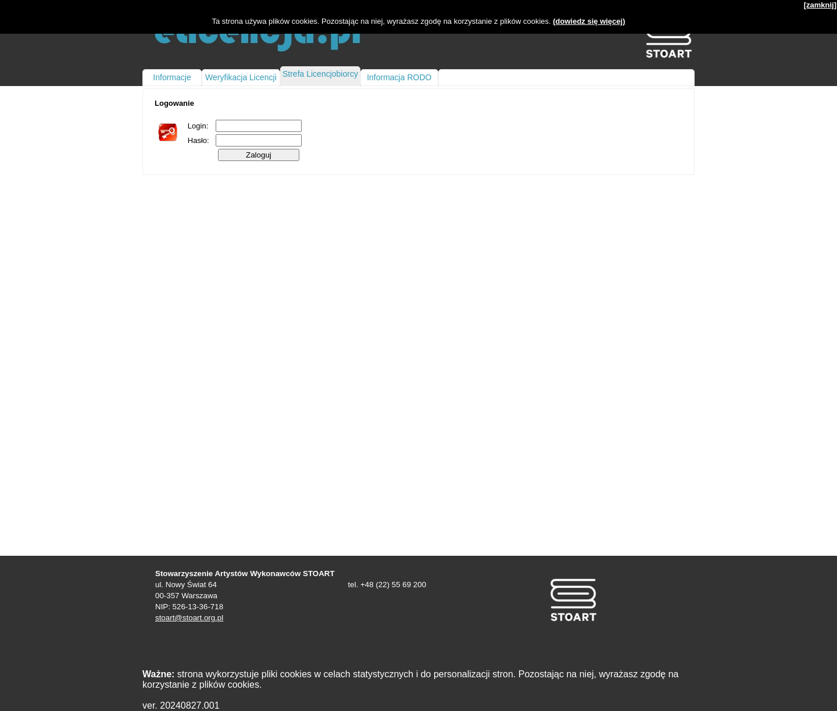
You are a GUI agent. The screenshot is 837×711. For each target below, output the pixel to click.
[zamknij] (820, 5)
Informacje (172, 77)
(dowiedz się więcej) (589, 21)
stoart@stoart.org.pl (189, 617)
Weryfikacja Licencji (241, 77)
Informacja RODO (399, 77)
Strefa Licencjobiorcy (320, 73)
